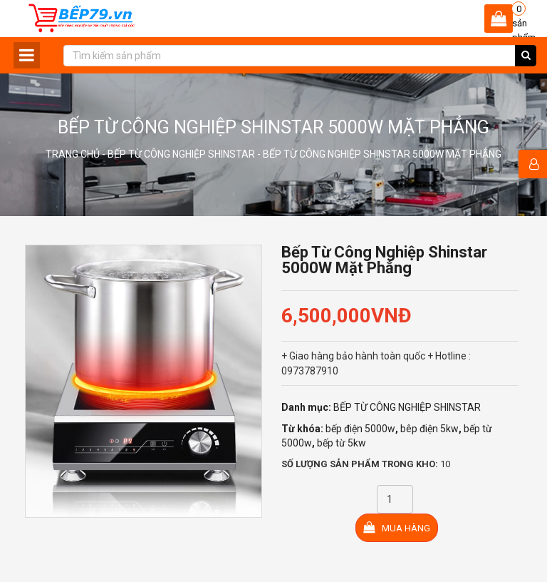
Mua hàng (396, 527)
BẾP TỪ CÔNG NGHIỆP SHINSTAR (181, 153)
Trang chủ (73, 153)
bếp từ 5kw (341, 443)
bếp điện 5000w (360, 428)
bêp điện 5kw (429, 428)
